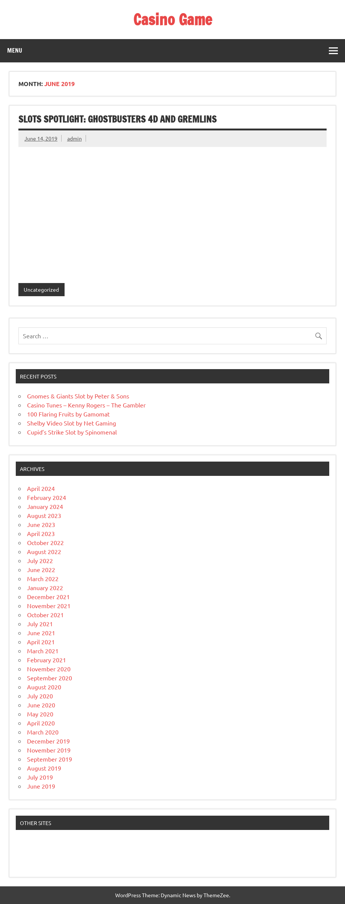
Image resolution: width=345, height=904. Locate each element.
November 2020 (49, 668)
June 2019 (41, 786)
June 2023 (41, 524)
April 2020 (41, 723)
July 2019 (40, 777)
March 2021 (43, 650)
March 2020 (43, 732)
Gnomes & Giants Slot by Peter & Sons (78, 396)
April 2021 (41, 641)
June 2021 (41, 632)
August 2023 (44, 515)
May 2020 (40, 714)
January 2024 (45, 506)
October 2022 (45, 542)
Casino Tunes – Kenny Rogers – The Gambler (86, 405)
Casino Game (172, 19)
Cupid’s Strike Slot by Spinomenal (72, 432)
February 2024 (46, 497)
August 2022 (44, 551)
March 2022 (43, 578)
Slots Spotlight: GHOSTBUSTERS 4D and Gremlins (117, 119)
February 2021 (46, 659)
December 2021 (48, 596)
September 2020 (49, 677)
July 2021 (40, 623)
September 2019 (49, 759)
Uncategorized (41, 289)
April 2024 (41, 488)
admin (74, 138)
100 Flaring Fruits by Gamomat (68, 414)
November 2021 (49, 605)
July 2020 (40, 696)
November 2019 (49, 750)
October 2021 (45, 614)
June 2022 (41, 569)
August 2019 (44, 768)
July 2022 (40, 560)
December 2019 (48, 741)
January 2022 (45, 587)
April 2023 (41, 533)
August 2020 (44, 686)
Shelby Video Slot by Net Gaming (71, 423)
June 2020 (41, 705)
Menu (14, 50)
